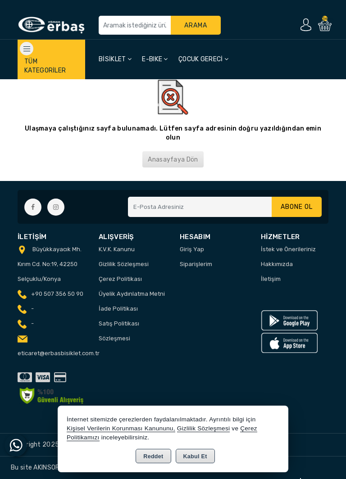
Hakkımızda (277, 264)
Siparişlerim (196, 264)
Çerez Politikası (120, 279)
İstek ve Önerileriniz (288, 249)
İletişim (271, 279)
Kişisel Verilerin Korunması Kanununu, (121, 428)
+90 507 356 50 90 (57, 293)
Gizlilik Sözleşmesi (124, 264)
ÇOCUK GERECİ (203, 59)
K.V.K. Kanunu (117, 249)
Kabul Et (195, 456)
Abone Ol (297, 207)
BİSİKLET (115, 59)
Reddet (153, 456)
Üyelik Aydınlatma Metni (132, 293)
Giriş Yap (192, 249)
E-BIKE (155, 59)
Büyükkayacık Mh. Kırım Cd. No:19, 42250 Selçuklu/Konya (50, 264)
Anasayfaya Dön (173, 159)
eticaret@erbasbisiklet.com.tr (59, 353)
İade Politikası (118, 308)
